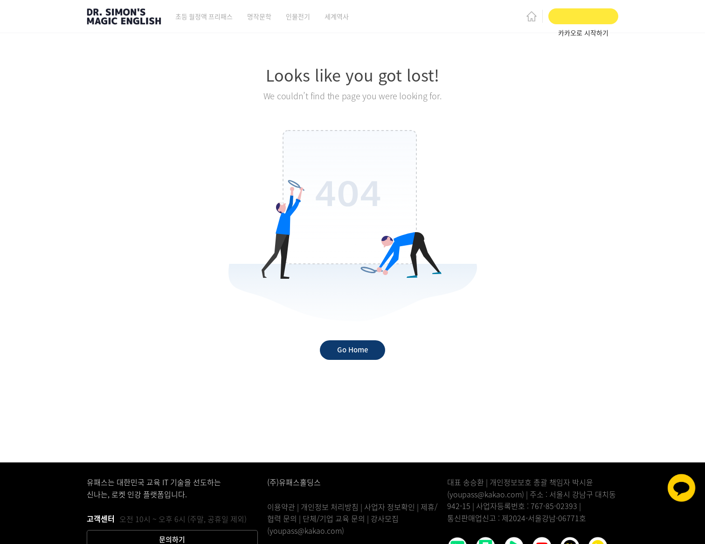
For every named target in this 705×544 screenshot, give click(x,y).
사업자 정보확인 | (392, 506)
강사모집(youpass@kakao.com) (333, 524)
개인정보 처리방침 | (332, 506)
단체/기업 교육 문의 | (337, 518)
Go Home (352, 349)
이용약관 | (284, 506)
